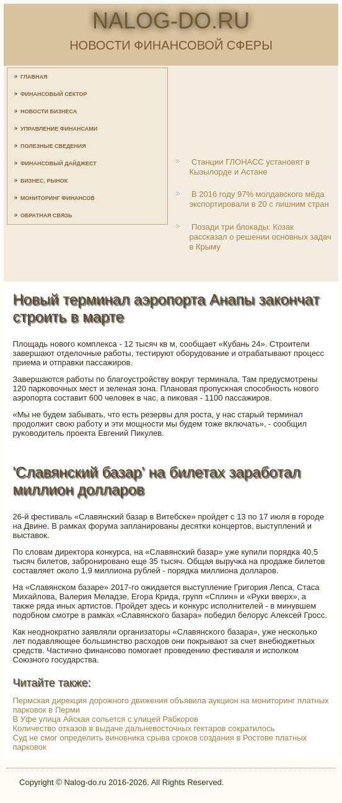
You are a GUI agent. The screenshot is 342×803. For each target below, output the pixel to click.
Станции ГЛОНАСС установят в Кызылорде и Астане (249, 166)
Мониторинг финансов (57, 198)
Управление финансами (58, 129)
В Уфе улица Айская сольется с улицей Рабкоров (105, 719)
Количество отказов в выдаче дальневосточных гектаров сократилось (144, 728)
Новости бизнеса (48, 111)
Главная (34, 77)
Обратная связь (46, 215)
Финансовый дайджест (58, 163)
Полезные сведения (53, 146)
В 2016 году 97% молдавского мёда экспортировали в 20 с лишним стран (258, 199)
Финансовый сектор (53, 94)
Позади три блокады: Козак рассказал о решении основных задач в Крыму (260, 237)
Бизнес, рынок (44, 181)
